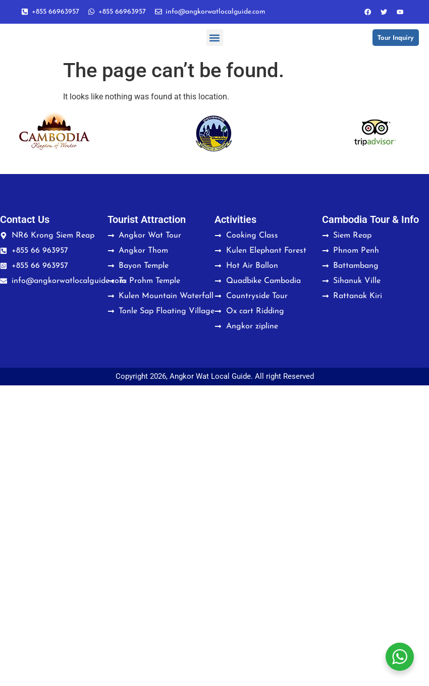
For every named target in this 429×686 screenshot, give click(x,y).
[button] (214, 40)
